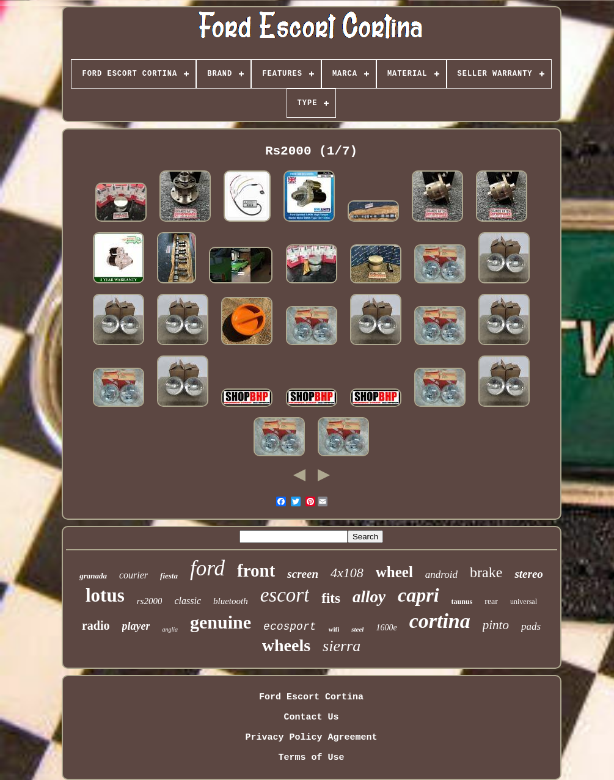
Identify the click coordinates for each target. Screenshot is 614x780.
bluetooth (230, 601)
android (441, 574)
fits (330, 598)
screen (302, 573)
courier (133, 575)
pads (531, 626)
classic (187, 601)
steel (357, 629)
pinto (496, 625)
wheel (394, 572)
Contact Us (310, 717)
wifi (334, 629)
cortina (439, 621)
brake (486, 572)
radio (96, 625)
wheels (286, 645)
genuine (220, 622)
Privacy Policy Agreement (311, 737)
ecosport (289, 627)
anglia (170, 629)
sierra (341, 646)
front (256, 570)
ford (207, 568)
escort (285, 595)
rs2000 (150, 601)
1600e (386, 627)
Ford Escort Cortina (311, 697)
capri (418, 595)
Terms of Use (311, 758)
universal (523, 601)
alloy (369, 597)
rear (491, 601)
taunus (462, 601)
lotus (105, 595)
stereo (528, 573)
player (136, 626)
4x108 (347, 572)
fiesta (169, 575)
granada (93, 575)
